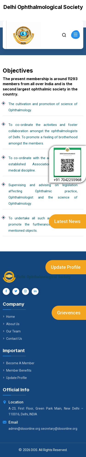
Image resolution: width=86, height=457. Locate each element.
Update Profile (65, 267)
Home (9, 316)
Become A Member (18, 363)
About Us (11, 324)
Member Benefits (17, 370)
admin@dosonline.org (24, 428)
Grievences (68, 313)
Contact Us (12, 338)
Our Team (12, 331)
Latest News (67, 221)
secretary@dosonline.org (59, 428)
